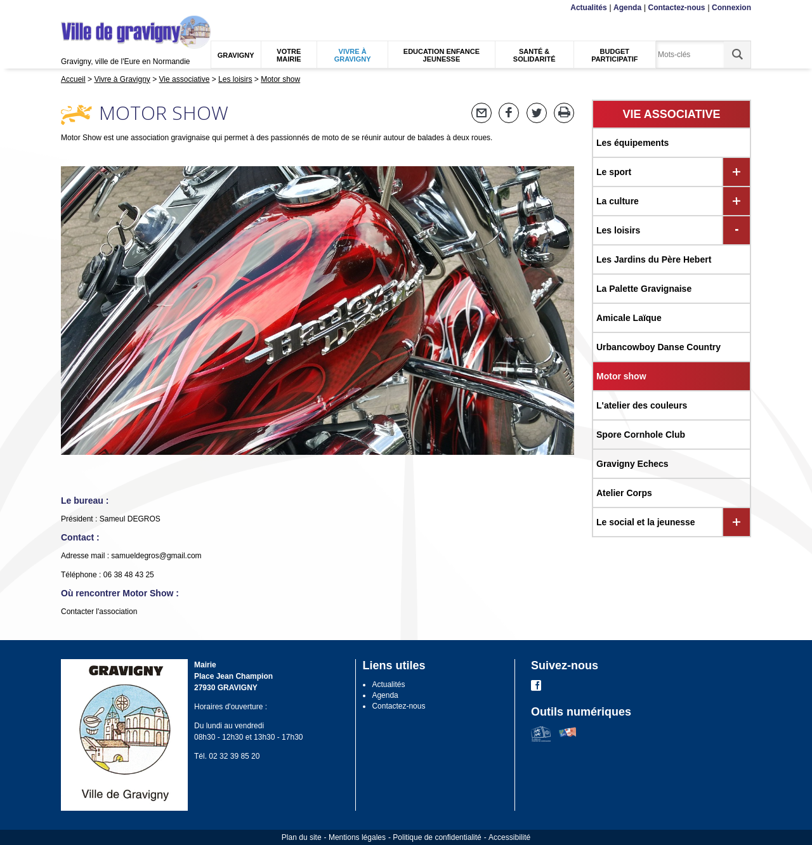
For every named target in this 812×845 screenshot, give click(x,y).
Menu (69, 7)
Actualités (588, 7)
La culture (617, 201)
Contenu (91, 7)
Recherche (120, 7)
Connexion (731, 7)
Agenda (627, 7)
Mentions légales (357, 837)
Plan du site (302, 837)
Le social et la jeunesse (645, 522)
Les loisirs (618, 230)
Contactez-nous (676, 7)
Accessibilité (509, 837)
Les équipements (632, 143)
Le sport (613, 172)
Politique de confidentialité (437, 837)
